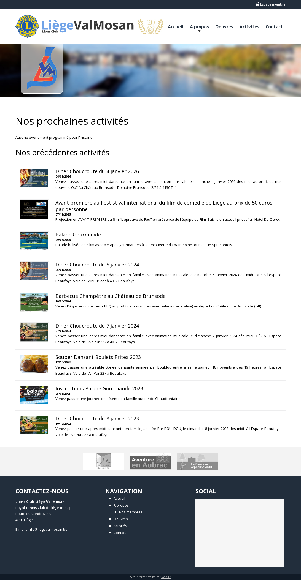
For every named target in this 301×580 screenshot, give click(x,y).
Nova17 (166, 577)
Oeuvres (224, 26)
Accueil (176, 26)
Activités (249, 26)
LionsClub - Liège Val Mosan (74, 26)
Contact (274, 26)
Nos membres (131, 512)
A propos (199, 26)
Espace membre (271, 4)
